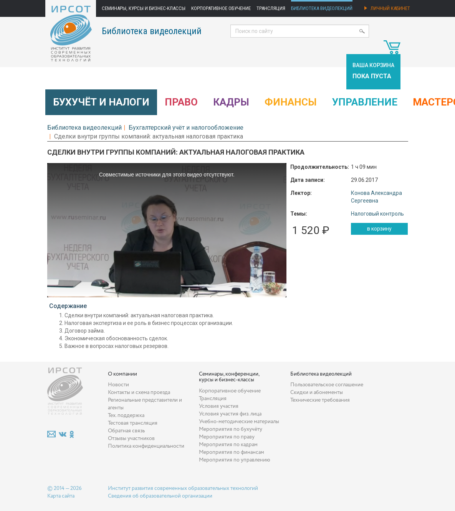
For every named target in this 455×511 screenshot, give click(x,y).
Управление (364, 102)
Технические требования (320, 400)
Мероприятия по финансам (231, 452)
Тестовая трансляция (132, 423)
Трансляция (270, 8)
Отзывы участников (131, 438)
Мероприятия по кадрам (228, 444)
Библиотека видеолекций (321, 8)
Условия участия (218, 406)
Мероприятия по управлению (234, 460)
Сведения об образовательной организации (160, 496)
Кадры (231, 102)
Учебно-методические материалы (239, 421)
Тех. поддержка (126, 415)
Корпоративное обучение (221, 8)
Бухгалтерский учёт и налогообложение (186, 127)
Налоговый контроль (377, 214)
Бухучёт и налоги (101, 102)
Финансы (291, 102)
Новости (118, 385)
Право (181, 102)
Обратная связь (126, 431)
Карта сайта (60, 496)
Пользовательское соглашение (326, 385)
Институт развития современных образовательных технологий (183, 488)
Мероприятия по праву (227, 437)
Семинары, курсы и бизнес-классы (143, 8)
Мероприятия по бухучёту (230, 429)
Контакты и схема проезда (139, 392)
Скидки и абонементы (316, 392)
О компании (122, 374)
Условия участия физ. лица (230, 414)
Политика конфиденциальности (146, 446)
